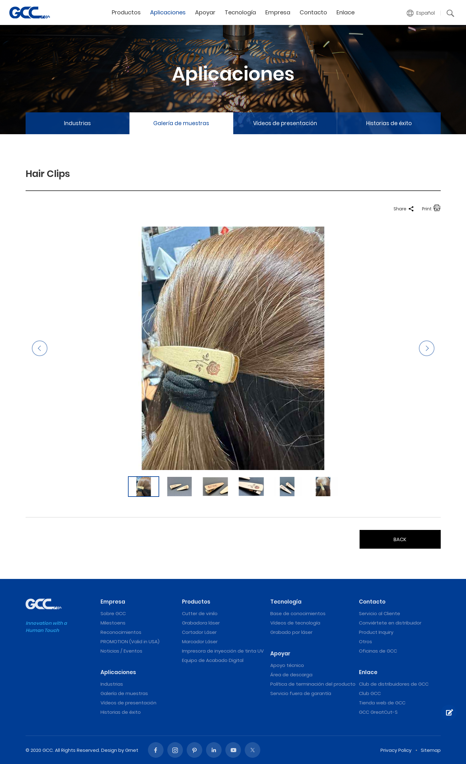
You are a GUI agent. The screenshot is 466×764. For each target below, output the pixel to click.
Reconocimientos (121, 632)
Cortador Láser (199, 632)
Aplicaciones (168, 12)
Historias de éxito (389, 123)
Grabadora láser (201, 623)
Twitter (252, 750)
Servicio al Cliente (379, 613)
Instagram (175, 750)
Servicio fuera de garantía (300, 693)
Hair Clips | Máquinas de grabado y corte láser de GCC (29, 12)
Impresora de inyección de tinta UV (223, 651)
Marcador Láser (200, 641)
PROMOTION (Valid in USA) (130, 641)
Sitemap (431, 750)
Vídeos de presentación (285, 123)
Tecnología (240, 12)
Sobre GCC (113, 613)
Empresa (277, 12)
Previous (39, 348)
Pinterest (194, 750)
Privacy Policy (395, 750)
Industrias (77, 123)
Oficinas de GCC (378, 651)
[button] (421, 13)
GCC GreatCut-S (378, 712)
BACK (400, 539)
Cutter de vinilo (200, 613)
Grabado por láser (291, 632)
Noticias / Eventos (121, 651)
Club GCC (370, 693)
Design (109, 750)
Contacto (313, 12)
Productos (126, 12)
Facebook (156, 750)
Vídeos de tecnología (295, 623)
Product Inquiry (376, 632)
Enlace (345, 12)
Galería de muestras (181, 123)
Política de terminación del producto (313, 684)
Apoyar (205, 12)
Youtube (233, 750)
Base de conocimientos (298, 613)
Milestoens (113, 623)
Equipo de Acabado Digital (212, 660)
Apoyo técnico (287, 665)
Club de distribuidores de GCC (394, 684)
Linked (214, 750)
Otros (365, 641)
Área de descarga (291, 674)
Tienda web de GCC (382, 702)
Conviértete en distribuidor (390, 623)
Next (426, 348)
